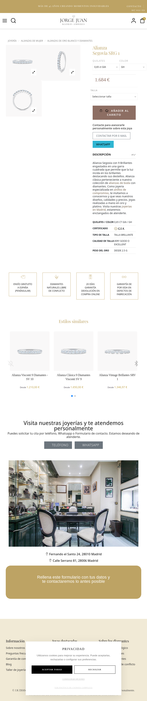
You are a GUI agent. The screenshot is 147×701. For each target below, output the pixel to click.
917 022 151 (138, 9)
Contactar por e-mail (111, 136)
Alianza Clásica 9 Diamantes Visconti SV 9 (73, 377)
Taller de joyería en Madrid (22, 670)
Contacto (134, 6)
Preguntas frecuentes (19, 653)
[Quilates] (106, 67)
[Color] (132, 67)
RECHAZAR (94, 669)
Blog (9, 664)
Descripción (114, 154)
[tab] (114, 155)
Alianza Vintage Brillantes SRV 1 (117, 377)
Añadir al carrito (114, 113)
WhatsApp (103, 144)
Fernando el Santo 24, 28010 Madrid (73, 554)
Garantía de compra (18, 659)
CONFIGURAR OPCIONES (73, 679)
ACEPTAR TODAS (52, 669)
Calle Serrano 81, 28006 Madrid (73, 561)
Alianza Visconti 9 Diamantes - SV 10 (30, 377)
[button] (72, 396)
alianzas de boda (119, 183)
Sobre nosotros (15, 648)
